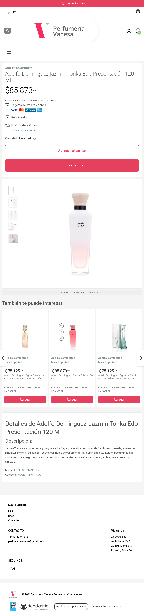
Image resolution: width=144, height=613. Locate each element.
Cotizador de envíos (23, 130)
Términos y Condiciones (68, 594)
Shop (11, 515)
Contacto (13, 520)
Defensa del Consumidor (106, 606)
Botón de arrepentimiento (71, 606)
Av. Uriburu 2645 (120, 541)
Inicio (11, 511)
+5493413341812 (18, 536)
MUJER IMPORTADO (29, 474)
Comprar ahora (72, 165)
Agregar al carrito (72, 151)
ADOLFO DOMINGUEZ (26, 470)
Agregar (25, 399)
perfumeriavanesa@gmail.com (26, 541)
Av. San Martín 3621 (122, 545)
